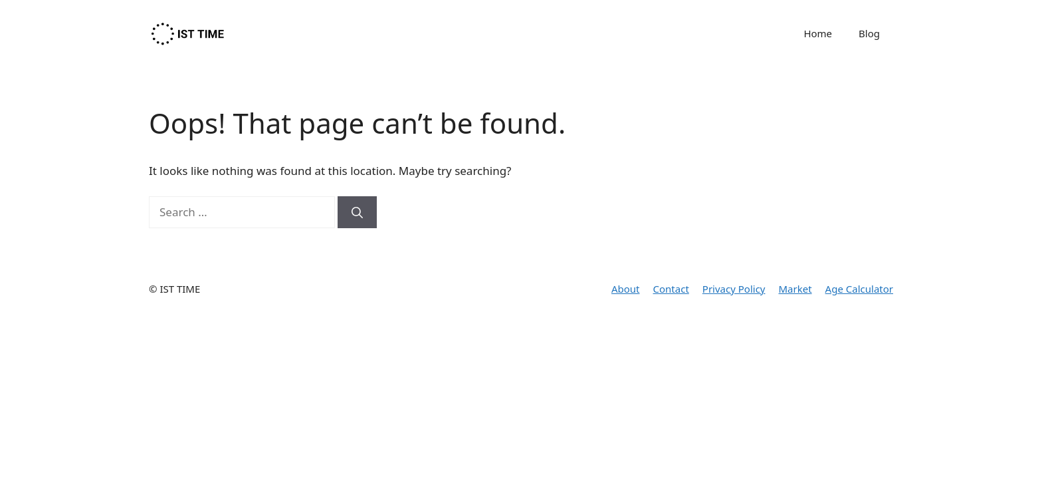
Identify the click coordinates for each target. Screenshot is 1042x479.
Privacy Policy (734, 288)
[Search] (357, 212)
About (625, 288)
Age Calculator (859, 288)
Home (817, 33)
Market (795, 288)
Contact (671, 288)
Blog (869, 33)
